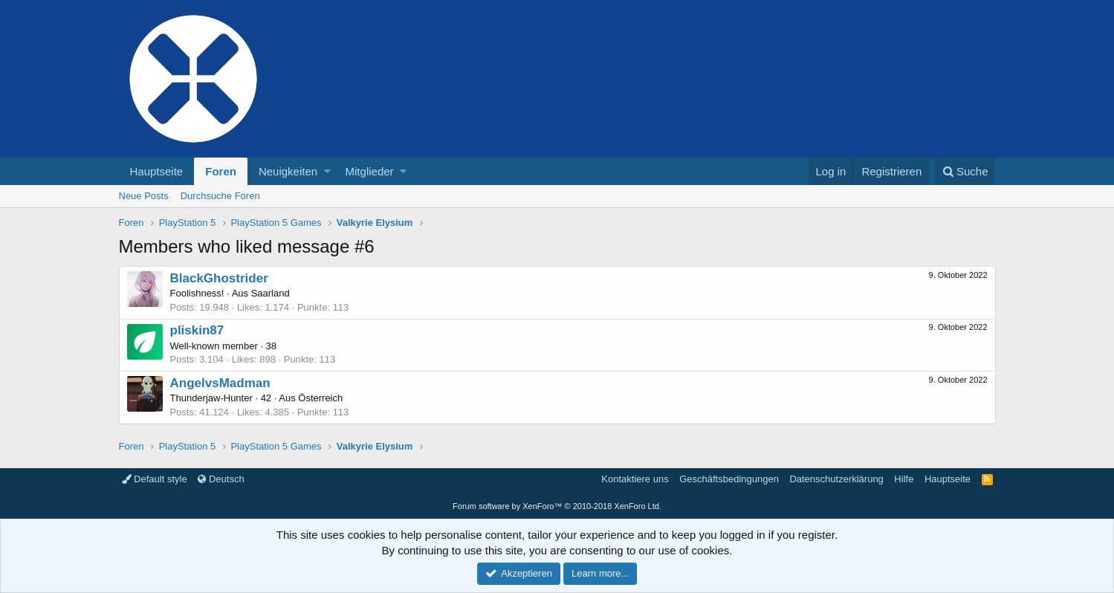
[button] (327, 171)
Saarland (270, 293)
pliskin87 (197, 330)
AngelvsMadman (220, 383)
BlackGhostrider (219, 278)
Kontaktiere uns (634, 479)
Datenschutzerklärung (836, 479)
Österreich (320, 398)
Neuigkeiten (288, 171)
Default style (154, 479)
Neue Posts (144, 195)
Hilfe (903, 479)
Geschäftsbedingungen (729, 479)
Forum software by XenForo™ (557, 506)
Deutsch (221, 479)
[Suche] (965, 171)
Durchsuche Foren (220, 195)
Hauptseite (157, 171)
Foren (220, 171)
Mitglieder (370, 171)
